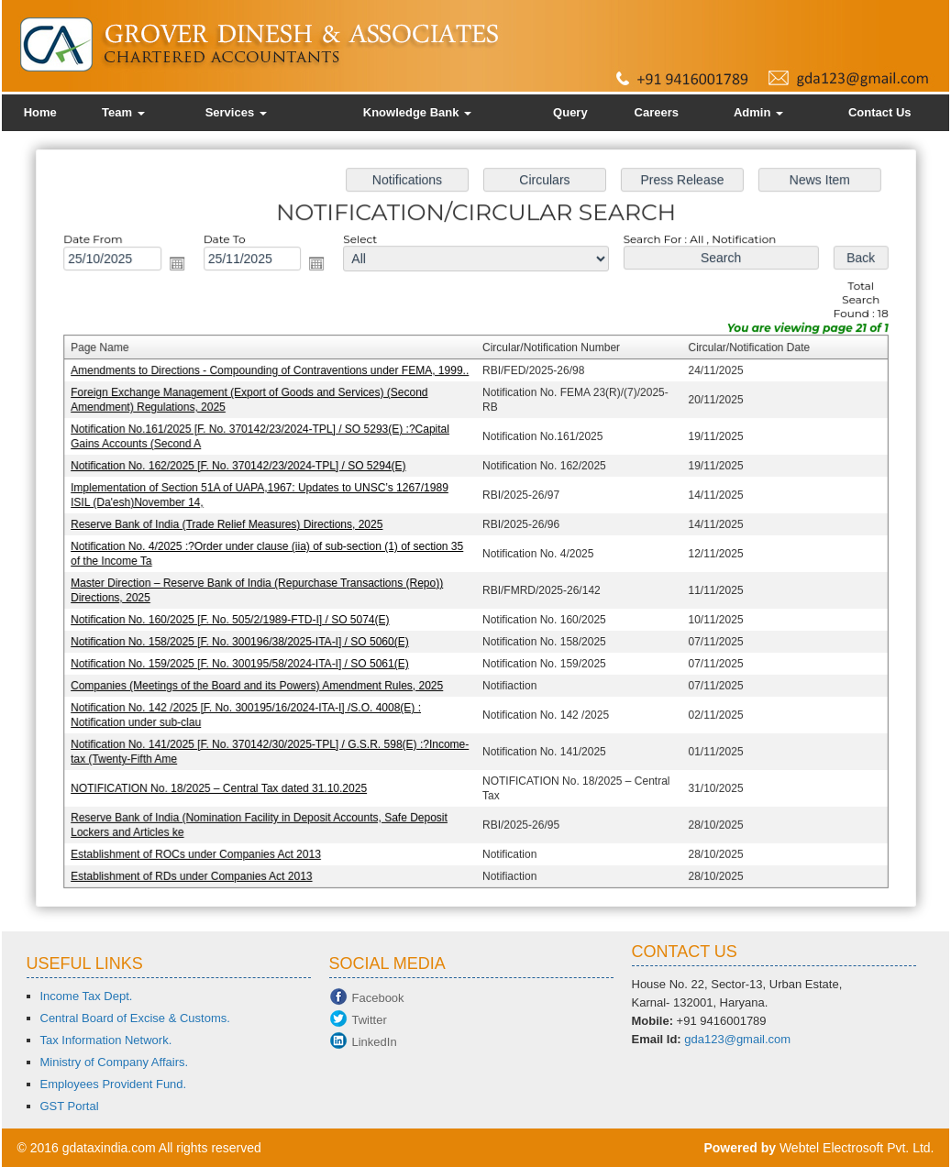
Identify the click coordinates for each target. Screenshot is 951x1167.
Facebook (378, 998)
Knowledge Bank (417, 112)
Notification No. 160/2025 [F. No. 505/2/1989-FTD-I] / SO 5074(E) (234, 617)
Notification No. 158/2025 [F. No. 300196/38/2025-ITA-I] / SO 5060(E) (243, 639)
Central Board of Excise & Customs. (135, 1018)
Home (40, 112)
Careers (657, 112)
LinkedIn (374, 1042)
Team (123, 112)
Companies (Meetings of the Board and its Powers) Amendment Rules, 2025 (260, 683)
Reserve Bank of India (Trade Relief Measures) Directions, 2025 (230, 524)
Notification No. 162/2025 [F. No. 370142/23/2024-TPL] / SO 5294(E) (242, 467)
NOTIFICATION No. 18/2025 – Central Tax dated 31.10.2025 (223, 782)
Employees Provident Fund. (113, 1084)
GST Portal (69, 1106)
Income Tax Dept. (86, 996)
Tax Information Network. (106, 1040)
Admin (758, 112)
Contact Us (880, 112)
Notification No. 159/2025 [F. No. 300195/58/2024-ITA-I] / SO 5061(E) (243, 661)
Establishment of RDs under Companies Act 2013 (196, 869)
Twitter (369, 1020)
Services (236, 112)
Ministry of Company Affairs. (114, 1062)
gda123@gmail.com (737, 1039)
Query (570, 112)
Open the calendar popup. (182, 269)
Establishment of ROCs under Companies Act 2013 (200, 848)
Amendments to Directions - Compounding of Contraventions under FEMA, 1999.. (273, 374)
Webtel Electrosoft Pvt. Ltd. (857, 1147)
